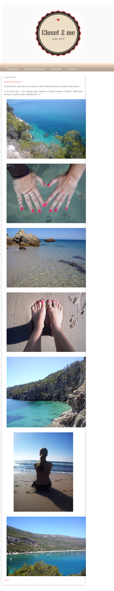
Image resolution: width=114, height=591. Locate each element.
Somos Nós (56, 69)
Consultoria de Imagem (35, 69)
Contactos (72, 69)
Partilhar (7, 580)
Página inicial (13, 69)
